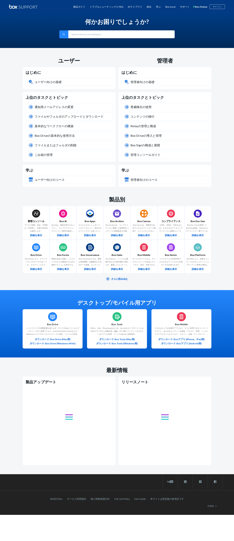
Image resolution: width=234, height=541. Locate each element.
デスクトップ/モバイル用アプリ (117, 302)
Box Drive (52, 324)
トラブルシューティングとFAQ (106, 6)
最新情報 (117, 370)
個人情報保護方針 (100, 498)
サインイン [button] (217, 7)
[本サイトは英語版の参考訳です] (167, 498)
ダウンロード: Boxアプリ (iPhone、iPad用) (181, 339)
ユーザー (69, 60)
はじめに (33, 72)
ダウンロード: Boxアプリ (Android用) (181, 343)
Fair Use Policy (122, 498)
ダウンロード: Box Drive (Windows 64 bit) (53, 343)
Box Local (170, 6)
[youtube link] (170, 481)
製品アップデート (41, 382)
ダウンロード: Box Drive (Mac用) (52, 339)
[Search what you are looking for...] (121, 34)
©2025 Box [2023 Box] (56, 498)
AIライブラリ (135, 6)
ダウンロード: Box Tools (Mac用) (117, 339)
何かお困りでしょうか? (117, 21)
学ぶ (158, 6)
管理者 (165, 60)
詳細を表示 (36, 235)
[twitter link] (200, 481)
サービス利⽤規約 (76, 498)
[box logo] (23, 6)
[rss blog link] (185, 481)
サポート (185, 6)
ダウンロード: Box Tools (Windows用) (117, 343)
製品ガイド (79, 6)
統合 (149, 6)
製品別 (117, 199)
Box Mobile (181, 324)
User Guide (140, 498)
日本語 (210, 506)
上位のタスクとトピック (47, 97)
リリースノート (134, 382)
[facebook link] (215, 481)
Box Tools (117, 324)
